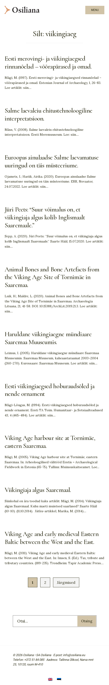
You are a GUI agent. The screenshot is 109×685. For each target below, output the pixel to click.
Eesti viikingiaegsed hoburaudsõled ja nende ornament (49, 390)
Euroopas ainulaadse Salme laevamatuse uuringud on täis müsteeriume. (52, 161)
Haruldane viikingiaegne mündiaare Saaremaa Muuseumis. (48, 338)
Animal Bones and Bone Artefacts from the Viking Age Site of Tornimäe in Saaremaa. (52, 277)
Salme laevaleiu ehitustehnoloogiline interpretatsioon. (48, 114)
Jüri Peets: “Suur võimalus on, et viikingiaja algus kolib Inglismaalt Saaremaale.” (45, 217)
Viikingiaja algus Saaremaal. (38, 490)
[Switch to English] (50, 679)
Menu (95, 10)
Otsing (86, 621)
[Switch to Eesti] (59, 679)
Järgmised (66, 582)
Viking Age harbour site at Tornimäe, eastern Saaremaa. (50, 442)
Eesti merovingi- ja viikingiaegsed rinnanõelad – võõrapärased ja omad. (48, 62)
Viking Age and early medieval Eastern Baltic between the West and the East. (52, 538)
